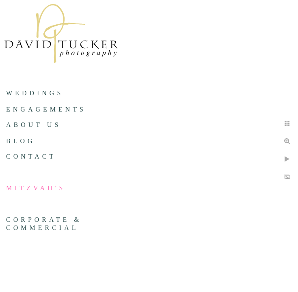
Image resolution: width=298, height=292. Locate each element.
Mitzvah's (35, 188)
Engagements (46, 109)
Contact (31, 156)
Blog (20, 140)
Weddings (34, 93)
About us (33, 124)
